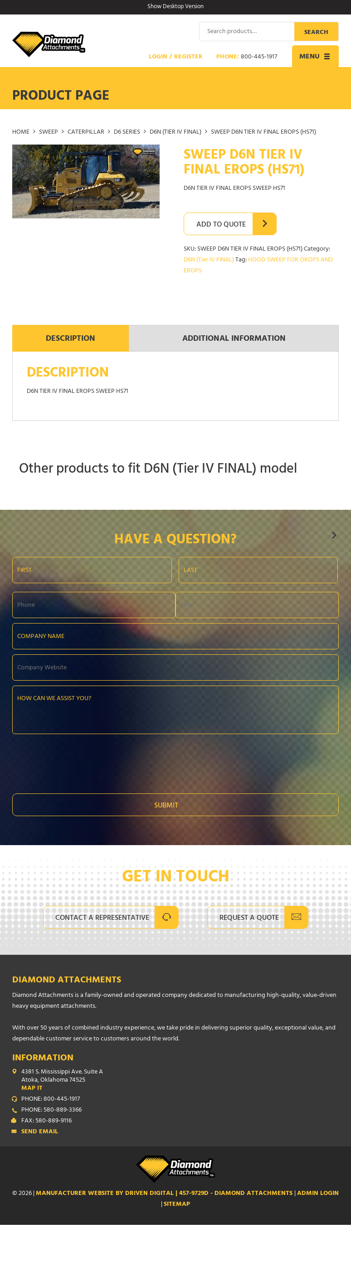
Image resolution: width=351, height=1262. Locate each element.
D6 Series (127, 132)
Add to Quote (221, 225)
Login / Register (176, 57)
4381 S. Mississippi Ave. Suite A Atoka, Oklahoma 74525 (180, 1080)
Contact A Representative (102, 918)
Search (316, 32)
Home (20, 132)
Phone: (246, 57)
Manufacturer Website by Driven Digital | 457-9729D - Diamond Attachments (165, 1193)
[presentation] (81, 760)
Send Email (39, 1132)
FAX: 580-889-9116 (46, 1121)
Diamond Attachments (66, 980)
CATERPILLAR (86, 132)
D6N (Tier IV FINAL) (175, 132)
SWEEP (48, 132)
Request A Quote (249, 918)
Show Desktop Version (175, 7)
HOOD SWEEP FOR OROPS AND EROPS (258, 265)
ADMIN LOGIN (318, 1193)
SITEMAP (177, 1204)
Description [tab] (70, 339)
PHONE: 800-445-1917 (50, 1099)
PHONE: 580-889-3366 (51, 1110)
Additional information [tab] (234, 339)
